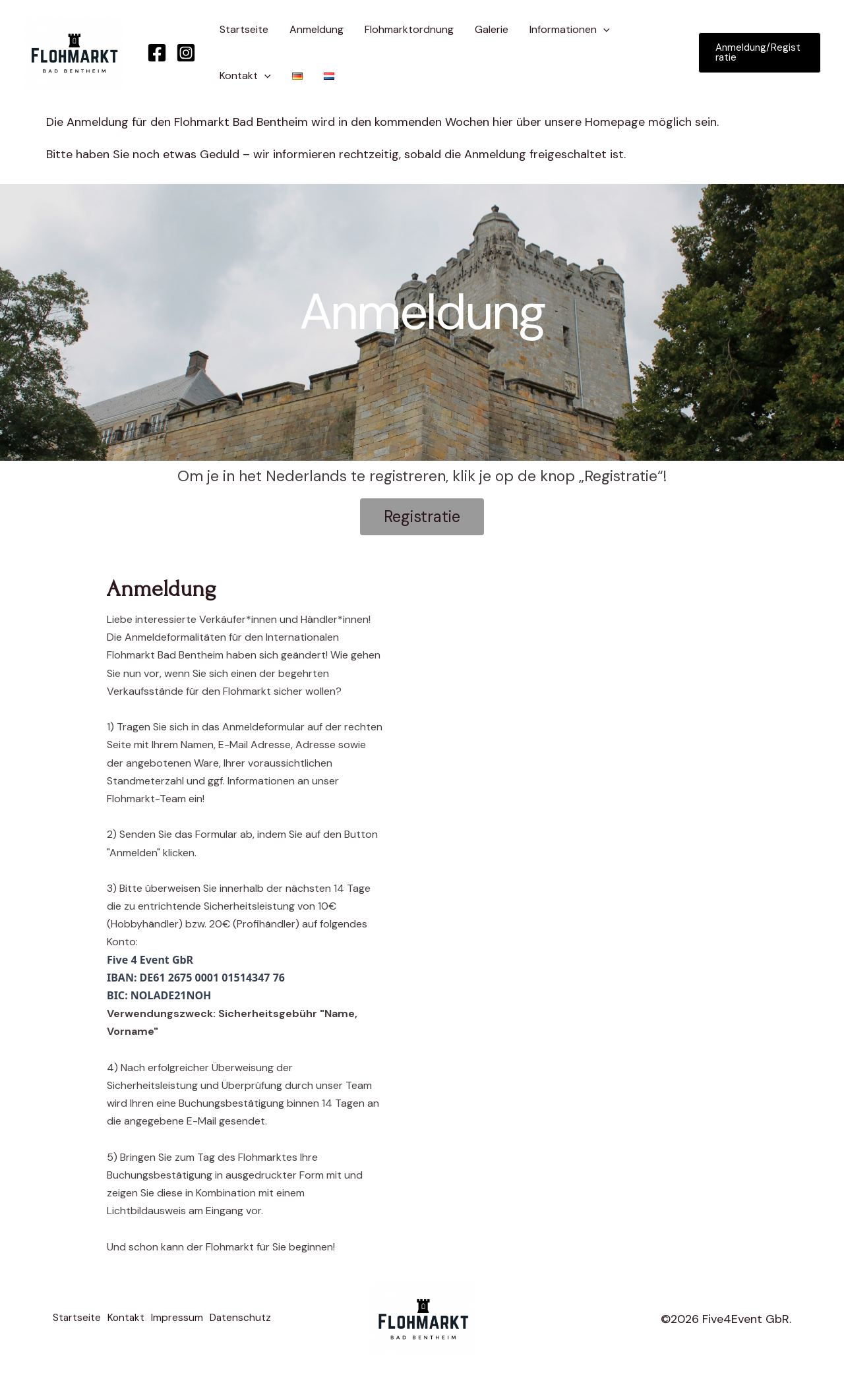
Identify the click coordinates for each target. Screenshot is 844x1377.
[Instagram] (186, 53)
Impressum (186, 1320)
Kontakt (245, 76)
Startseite (244, 29)
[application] (603, 30)
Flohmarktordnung (409, 29)
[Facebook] (157, 53)
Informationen (569, 30)
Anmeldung (316, 29)
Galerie (491, 29)
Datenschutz (253, 1320)
